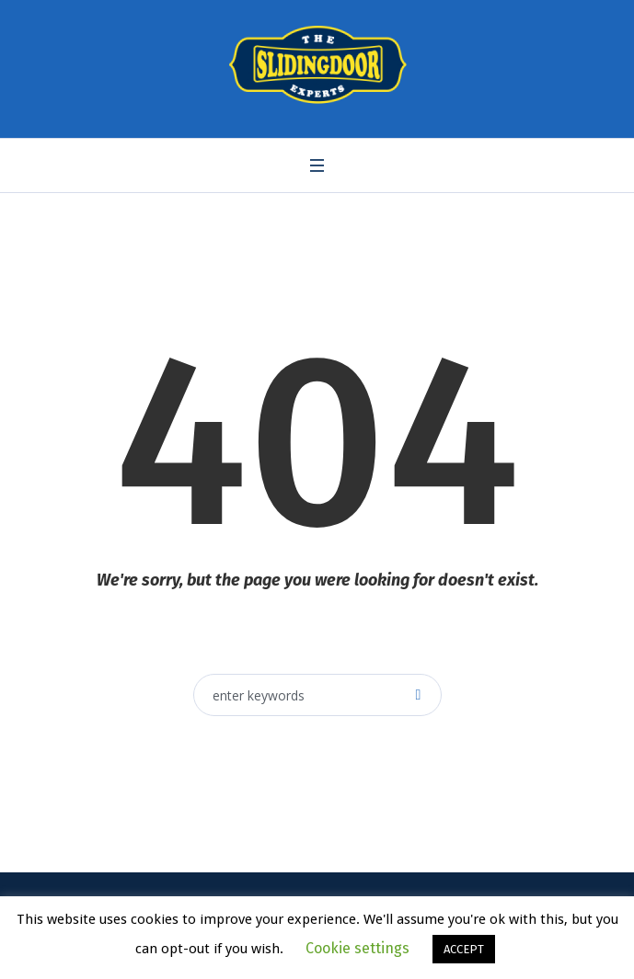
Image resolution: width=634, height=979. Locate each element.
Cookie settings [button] (357, 948)
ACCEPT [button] (464, 949)
